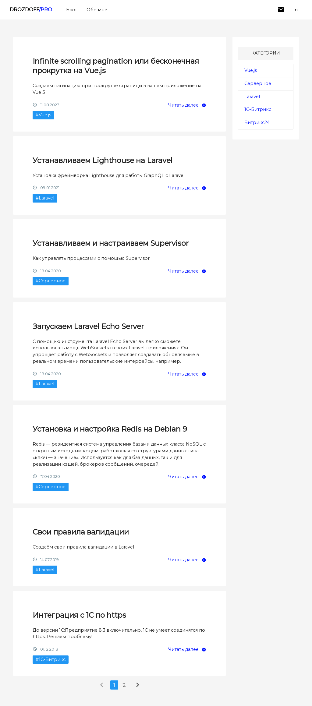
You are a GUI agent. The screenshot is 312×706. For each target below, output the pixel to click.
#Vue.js (43, 115)
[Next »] (137, 686)
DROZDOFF (31, 9)
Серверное (257, 83)
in (296, 9)
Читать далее (183, 105)
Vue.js (250, 70)
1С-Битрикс (257, 109)
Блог (71, 9)
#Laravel (45, 198)
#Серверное (51, 281)
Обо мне (97, 9)
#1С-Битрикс (51, 659)
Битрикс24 (257, 122)
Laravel (252, 96)
